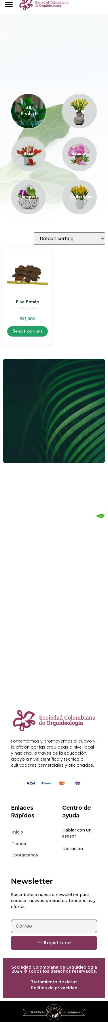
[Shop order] (69, 238)
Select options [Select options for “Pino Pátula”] (27, 331)
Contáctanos (25, 855)
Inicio (17, 832)
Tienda (19, 843)
